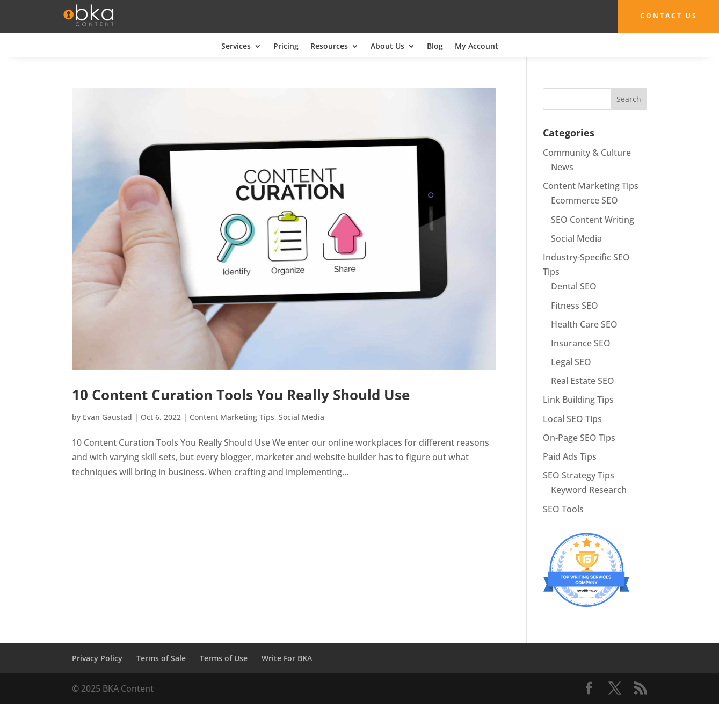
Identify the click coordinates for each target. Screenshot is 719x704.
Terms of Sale (161, 657)
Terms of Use (224, 657)
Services (236, 46)
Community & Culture (587, 152)
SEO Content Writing (592, 219)
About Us (387, 46)
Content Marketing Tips (232, 417)
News (562, 167)
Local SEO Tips (572, 418)
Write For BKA (287, 657)
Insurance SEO (581, 343)
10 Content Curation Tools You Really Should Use (241, 394)
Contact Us (663, 15)
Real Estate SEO (582, 381)
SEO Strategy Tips (578, 475)
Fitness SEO (574, 305)
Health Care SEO (584, 324)
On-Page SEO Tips (579, 437)
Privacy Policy (97, 657)
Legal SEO (571, 362)
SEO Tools (563, 508)
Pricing (286, 46)
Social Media (301, 417)
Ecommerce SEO (584, 200)
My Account (476, 46)
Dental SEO (574, 286)
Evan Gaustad (107, 417)
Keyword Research (589, 490)
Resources (329, 46)
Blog (435, 46)
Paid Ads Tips (570, 456)
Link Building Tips (578, 399)
